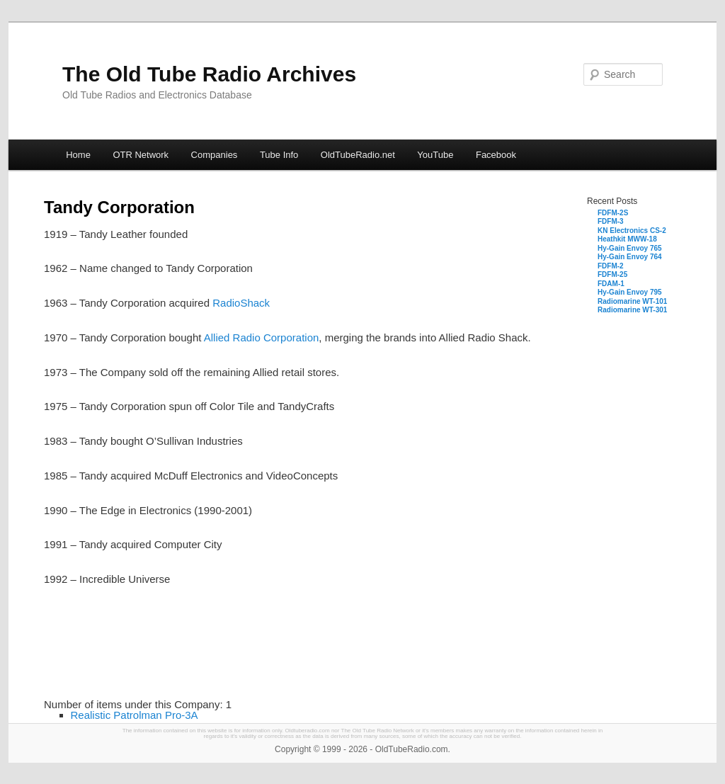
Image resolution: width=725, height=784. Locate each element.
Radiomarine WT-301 (632, 310)
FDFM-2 (611, 266)
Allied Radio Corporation (261, 337)
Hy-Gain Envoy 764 (630, 257)
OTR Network (141, 154)
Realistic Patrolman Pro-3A (134, 715)
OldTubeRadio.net (358, 154)
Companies (214, 154)
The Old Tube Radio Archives (209, 74)
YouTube (435, 154)
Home (78, 154)
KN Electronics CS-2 (632, 230)
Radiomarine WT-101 (632, 301)
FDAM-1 (611, 284)
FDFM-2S (613, 213)
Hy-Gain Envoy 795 (630, 292)
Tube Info (279, 154)
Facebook (496, 154)
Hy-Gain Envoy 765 (630, 248)
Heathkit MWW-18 (627, 239)
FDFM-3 (611, 221)
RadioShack (241, 303)
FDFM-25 (612, 274)
